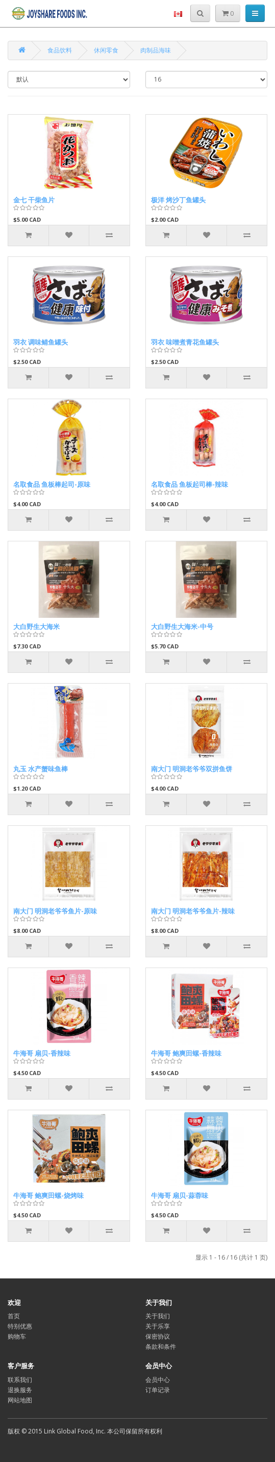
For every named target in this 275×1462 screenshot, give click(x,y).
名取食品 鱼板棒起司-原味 (51, 484)
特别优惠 (20, 1326)
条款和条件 (160, 1346)
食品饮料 (59, 50)
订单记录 (157, 1390)
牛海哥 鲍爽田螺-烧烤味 (48, 1195)
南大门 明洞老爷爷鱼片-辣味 (193, 911)
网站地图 (20, 1400)
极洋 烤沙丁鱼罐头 (178, 199)
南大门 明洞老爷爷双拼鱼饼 (191, 768)
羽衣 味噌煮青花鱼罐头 (185, 342)
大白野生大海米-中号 (182, 626)
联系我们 (20, 1379)
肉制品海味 (155, 50)
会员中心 (157, 1379)
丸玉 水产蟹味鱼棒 (40, 768)
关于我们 (157, 1316)
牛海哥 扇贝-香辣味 (41, 1053)
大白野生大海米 (36, 626)
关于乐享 (157, 1326)
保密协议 (157, 1336)
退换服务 (20, 1390)
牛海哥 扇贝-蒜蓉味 (179, 1195)
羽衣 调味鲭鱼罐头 (40, 342)
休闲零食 (106, 50)
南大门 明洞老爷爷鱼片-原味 (55, 911)
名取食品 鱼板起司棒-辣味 (189, 484)
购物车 (17, 1336)
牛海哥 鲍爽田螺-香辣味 (186, 1053)
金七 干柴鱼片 (34, 199)
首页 (14, 1316)
